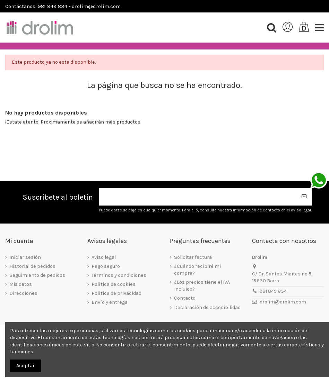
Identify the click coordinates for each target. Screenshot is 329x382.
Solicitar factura (193, 257)
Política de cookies (114, 284)
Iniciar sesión (25, 257)
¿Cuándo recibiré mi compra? (197, 269)
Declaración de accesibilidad (207, 307)
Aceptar (25, 366)
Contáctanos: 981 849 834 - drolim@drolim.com (63, 6)
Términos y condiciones (119, 275)
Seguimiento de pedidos (37, 275)
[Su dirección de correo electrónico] (197, 197)
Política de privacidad (116, 293)
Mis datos (20, 284)
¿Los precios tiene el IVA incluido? (202, 285)
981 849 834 (273, 291)
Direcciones (23, 293)
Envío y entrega (110, 302)
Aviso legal (104, 257)
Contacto (185, 298)
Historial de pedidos (32, 266)
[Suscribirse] (304, 197)
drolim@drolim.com (283, 302)
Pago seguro (106, 266)
